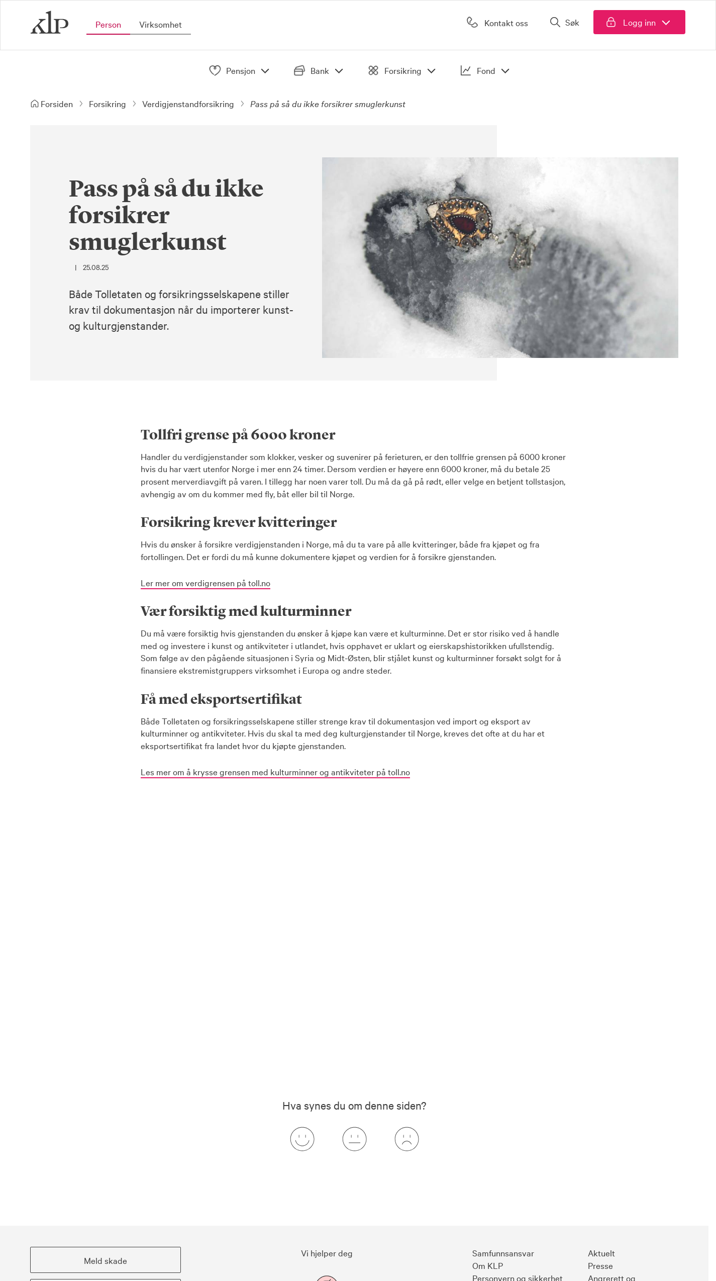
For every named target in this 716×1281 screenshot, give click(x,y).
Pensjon (241, 70)
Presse (600, 1265)
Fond (487, 70)
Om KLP (487, 1265)
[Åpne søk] (564, 22)
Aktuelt (601, 1252)
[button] (105, 1260)
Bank (320, 70)
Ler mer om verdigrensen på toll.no (205, 582)
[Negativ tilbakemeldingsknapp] (406, 1139)
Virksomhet (160, 24)
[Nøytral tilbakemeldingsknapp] (354, 1139)
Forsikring (403, 70)
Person (108, 24)
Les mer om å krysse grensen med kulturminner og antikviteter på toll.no (275, 771)
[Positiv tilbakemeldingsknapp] (302, 1139)
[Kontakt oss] (496, 22)
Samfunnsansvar (503, 1252)
